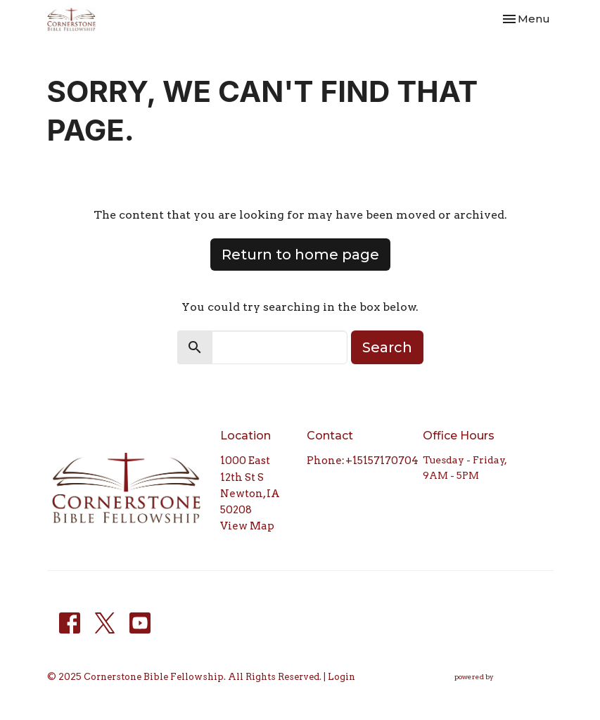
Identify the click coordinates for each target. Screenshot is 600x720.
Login (341, 676)
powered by (504, 677)
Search (387, 347)
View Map (247, 526)
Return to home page (300, 254)
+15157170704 (382, 460)
